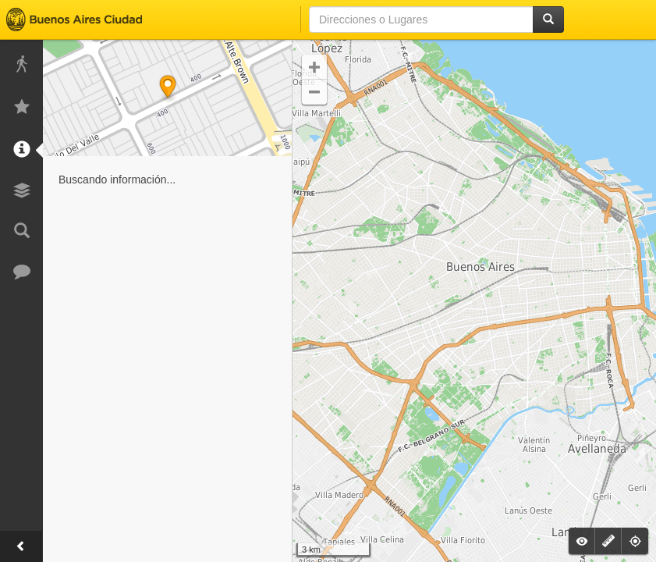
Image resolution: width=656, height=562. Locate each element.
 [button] (314, 92)
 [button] (314, 67)
